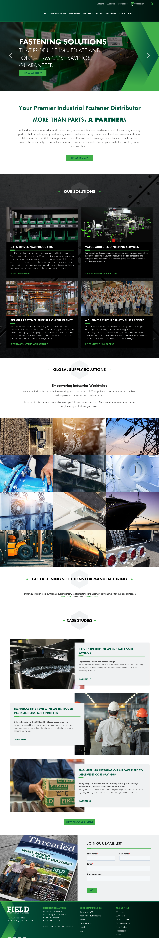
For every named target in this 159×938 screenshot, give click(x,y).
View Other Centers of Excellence (58, 918)
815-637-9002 (126, 9)
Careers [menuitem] (100, 4)
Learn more (20, 731)
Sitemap (119, 926)
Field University (86, 915)
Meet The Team (122, 911)
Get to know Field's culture (99, 336)
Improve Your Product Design (101, 265)
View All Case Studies (79, 813)
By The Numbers (123, 915)
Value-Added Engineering (90, 907)
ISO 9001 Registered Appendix (20, 912)
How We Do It (33, 65)
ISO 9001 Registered (16, 909)
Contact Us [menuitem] (123, 4)
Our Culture (120, 907)
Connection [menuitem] (137, 4)
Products (83, 911)
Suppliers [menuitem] (111, 4)
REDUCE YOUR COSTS (20, 265)
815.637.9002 (67, 588)
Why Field (88, 9)
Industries (74, 9)
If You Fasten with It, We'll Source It (29, 336)
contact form (92, 588)
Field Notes (121, 923)
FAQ (81, 923)
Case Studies (121, 919)
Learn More (85, 671)
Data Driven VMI (86, 904)
